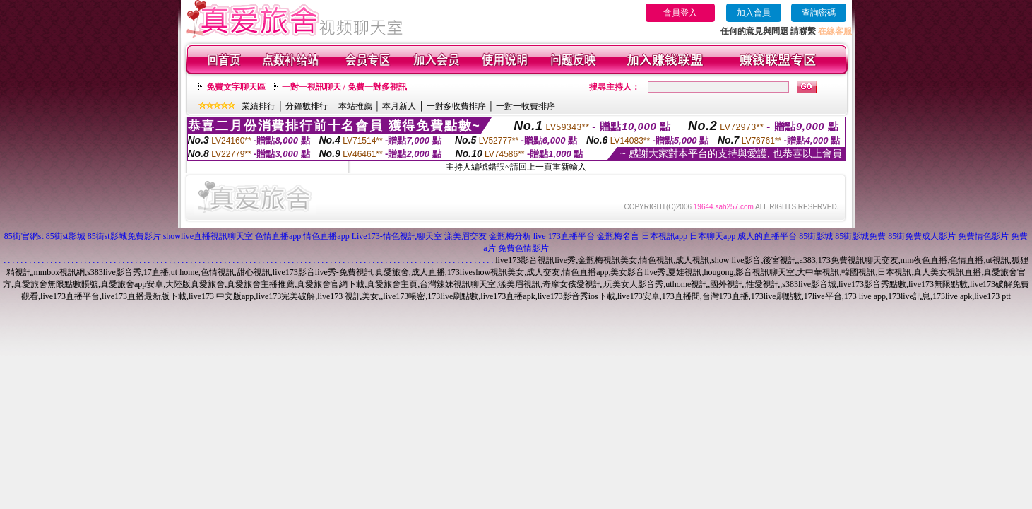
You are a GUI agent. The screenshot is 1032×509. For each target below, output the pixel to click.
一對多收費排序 (456, 106)
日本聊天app (712, 236)
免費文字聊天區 (236, 87)
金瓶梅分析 (510, 236)
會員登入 (680, 13)
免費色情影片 (523, 248)
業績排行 (258, 106)
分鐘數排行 (306, 106)
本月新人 (399, 106)
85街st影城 (65, 236)
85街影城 (816, 236)
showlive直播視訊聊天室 (208, 236)
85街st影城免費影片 (124, 236)
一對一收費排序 (525, 106)
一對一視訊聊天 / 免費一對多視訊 (344, 87)
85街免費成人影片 (922, 236)
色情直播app (278, 236)
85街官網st (24, 236)
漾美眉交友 (465, 236)
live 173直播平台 (564, 236)
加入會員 (754, 13)
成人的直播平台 (767, 236)
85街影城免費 (860, 236)
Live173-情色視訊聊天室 (397, 236)
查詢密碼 (819, 13)
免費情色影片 (983, 236)
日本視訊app (664, 236)
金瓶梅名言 (618, 236)
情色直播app (326, 236)
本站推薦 (355, 106)
